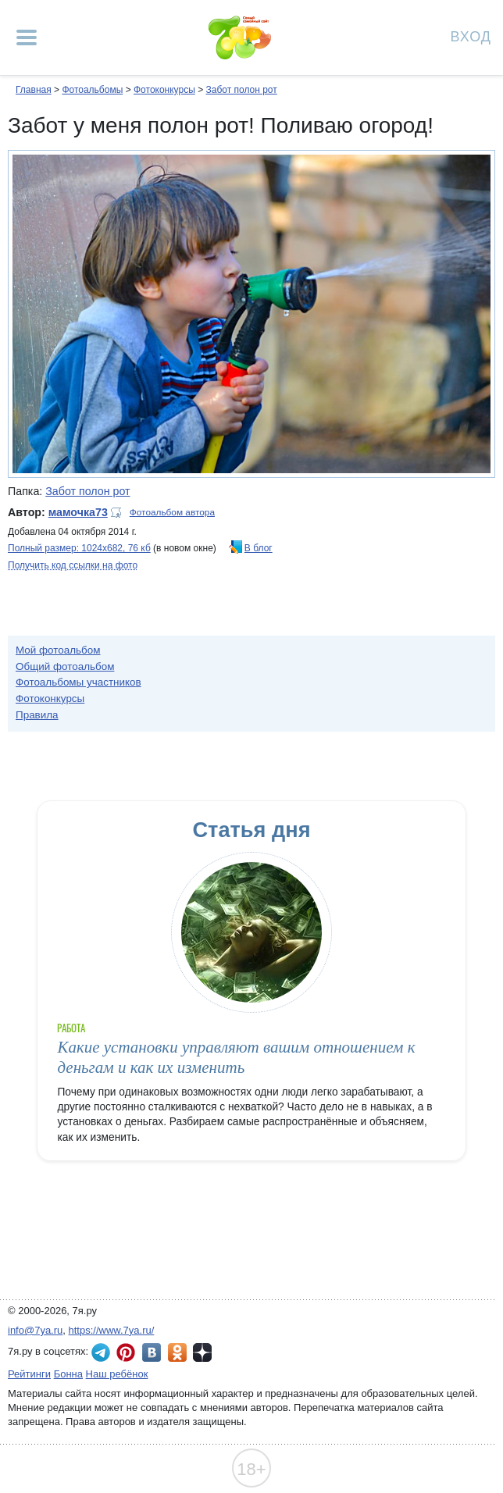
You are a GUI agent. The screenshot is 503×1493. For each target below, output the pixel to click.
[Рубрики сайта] (26, 37)
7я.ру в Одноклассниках (177, 1352)
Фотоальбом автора (172, 512)
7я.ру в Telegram (100, 1352)
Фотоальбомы (92, 89)
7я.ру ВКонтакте (151, 1352)
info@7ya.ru (35, 1330)
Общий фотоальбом (65, 666)
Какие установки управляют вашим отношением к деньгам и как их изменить (236, 1057)
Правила (37, 715)
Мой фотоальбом (58, 650)
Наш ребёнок (117, 1374)
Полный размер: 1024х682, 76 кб (79, 548)
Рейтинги (29, 1374)
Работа (71, 1028)
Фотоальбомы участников (78, 682)
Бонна (68, 1374)
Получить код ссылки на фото (72, 565)
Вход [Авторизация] (471, 36)
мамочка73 (78, 512)
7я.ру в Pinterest (125, 1352)
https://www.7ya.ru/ (112, 1330)
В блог (258, 548)
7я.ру (202, 1352)
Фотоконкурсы (164, 89)
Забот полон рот (240, 89)
